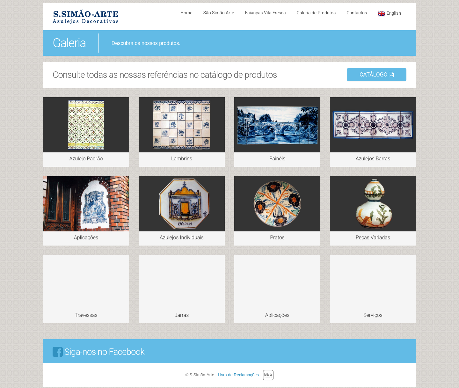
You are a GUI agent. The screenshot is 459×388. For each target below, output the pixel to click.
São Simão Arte (218, 12)
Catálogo (377, 74)
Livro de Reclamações (239, 374)
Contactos (356, 12)
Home (186, 12)
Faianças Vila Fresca (265, 12)
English (389, 13)
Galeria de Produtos (316, 12)
